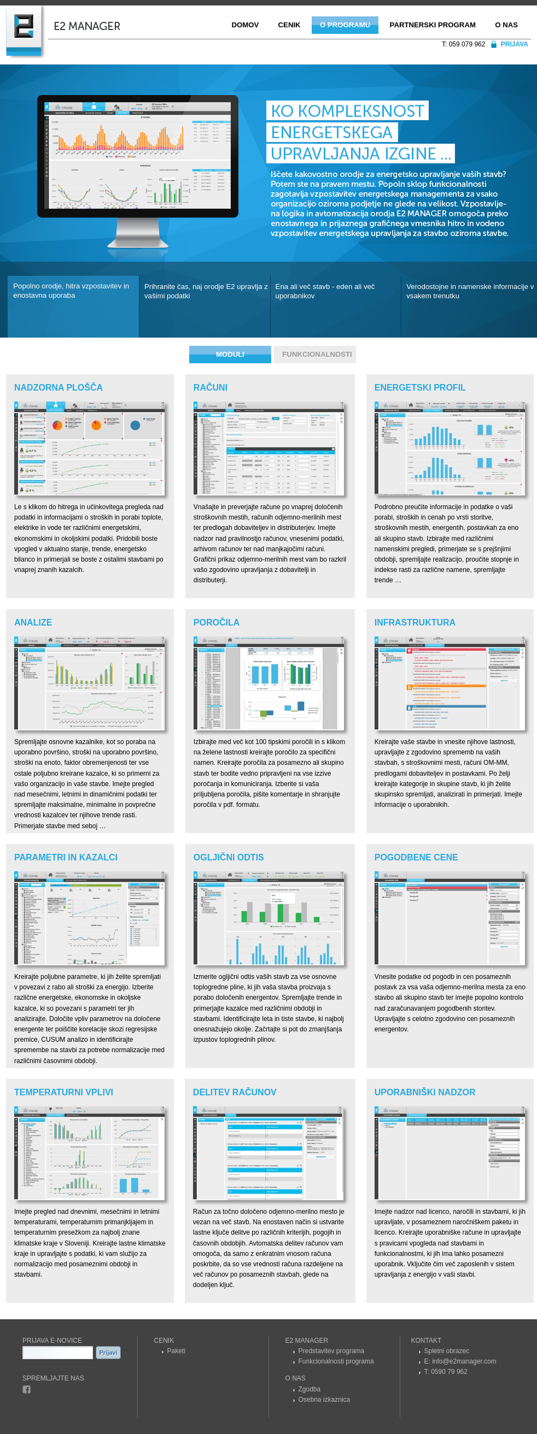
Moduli (230, 354)
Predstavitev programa (332, 1351)
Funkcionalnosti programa (336, 1361)
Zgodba (310, 1389)
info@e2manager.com (464, 1361)
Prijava (514, 44)
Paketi (176, 1351)
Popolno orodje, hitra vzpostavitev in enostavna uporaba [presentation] (71, 290)
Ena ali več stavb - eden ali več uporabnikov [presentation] (325, 291)
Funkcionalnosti (317, 354)
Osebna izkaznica (325, 1399)
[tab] (73, 307)
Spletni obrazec (447, 1351)
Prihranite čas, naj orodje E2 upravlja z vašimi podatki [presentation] (206, 291)
